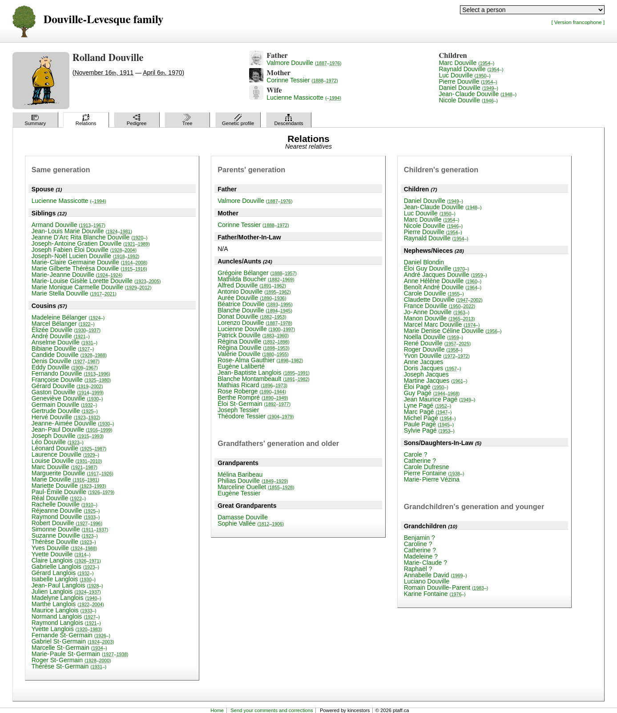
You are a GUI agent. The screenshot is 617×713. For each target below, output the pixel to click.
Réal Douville (59, 498)
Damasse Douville (243, 517)
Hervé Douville (66, 417)
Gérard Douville (67, 385)
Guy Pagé (432, 393)
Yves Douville (64, 547)
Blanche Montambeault (264, 378)
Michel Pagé (430, 417)
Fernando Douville (71, 373)
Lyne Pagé (428, 405)
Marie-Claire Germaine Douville (89, 262)
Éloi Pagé (426, 386)
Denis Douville (66, 361)
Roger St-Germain (71, 660)
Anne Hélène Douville (443, 280)
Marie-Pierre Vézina (432, 479)
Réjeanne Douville (66, 510)
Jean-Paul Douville (72, 429)
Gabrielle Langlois (65, 566)
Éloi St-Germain (254, 403)
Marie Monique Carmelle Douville (92, 287)
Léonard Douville (69, 448)
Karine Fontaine (435, 593)
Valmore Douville (303, 62)
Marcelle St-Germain (69, 647)
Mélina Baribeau (240, 474)
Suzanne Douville (65, 535)
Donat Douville (252, 316)
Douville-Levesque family (103, 19)
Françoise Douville (71, 379)
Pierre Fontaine (434, 473)
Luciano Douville (427, 581)
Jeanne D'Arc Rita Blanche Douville (90, 237)
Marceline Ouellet (256, 486)
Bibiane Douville (63, 348)
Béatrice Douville (255, 304)
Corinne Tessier (302, 80)
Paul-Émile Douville (73, 491)
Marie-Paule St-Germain (80, 653)
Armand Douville (68, 224)
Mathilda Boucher (256, 279)
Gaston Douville (68, 392)
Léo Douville (58, 442)
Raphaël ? (418, 568)
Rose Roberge (252, 391)
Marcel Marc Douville (442, 324)
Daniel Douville (468, 87)
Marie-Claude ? (425, 562)
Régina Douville (254, 341)
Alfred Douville (252, 285)
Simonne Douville (70, 529)
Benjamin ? (419, 537)
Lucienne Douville (256, 328)
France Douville (440, 305)
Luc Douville (464, 75)
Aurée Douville (252, 297)
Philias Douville (253, 480)
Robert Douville (67, 523)
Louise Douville (67, 460)
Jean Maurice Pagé (440, 399)
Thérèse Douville (64, 541)
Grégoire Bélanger (257, 272)
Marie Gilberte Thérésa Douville (89, 268)
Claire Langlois (66, 560)
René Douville (437, 343)
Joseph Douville (68, 435)
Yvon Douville (437, 355)
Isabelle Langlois (64, 579)
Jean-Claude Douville (477, 93)
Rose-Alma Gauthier (260, 360)
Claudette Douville (443, 299)
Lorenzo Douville (255, 322)
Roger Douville (433, 349)
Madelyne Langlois (66, 597)
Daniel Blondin (424, 262)
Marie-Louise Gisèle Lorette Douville (96, 280)
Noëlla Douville (433, 336)
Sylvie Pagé (429, 430)
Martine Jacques (436, 380)
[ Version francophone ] (578, 22)
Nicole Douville (468, 100)
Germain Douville (64, 404)
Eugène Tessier (239, 493)
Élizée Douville (66, 329)
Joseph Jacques (426, 374)
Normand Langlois (66, 616)
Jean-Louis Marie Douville (82, 231)
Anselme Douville (64, 342)
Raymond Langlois (66, 622)
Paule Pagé (429, 424)
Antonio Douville (254, 291)
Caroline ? (418, 543)
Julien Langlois (66, 591)
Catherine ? (420, 460)
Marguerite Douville (72, 473)
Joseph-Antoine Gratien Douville (91, 243)
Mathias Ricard (252, 385)
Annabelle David (435, 575)
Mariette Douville (69, 485)
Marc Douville (466, 62)
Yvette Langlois (67, 628)
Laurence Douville (65, 454)
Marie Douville (65, 479)
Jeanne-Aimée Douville (73, 423)
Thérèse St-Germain (69, 666)
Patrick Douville (253, 335)
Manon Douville (439, 318)
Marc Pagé (428, 411)
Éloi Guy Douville (436, 268)
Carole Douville (434, 293)
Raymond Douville (66, 516)
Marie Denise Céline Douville (453, 330)
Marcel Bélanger (63, 323)
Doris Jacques (432, 368)
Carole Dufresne (426, 466)
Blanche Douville (255, 310)
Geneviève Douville (67, 398)
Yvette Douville (61, 554)
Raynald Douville (471, 69)
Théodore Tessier (256, 416)
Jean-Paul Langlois (67, 585)
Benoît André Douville (443, 287)
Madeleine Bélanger (68, 317)
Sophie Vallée (251, 523)
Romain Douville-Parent (446, 587)
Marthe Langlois (68, 604)
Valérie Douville (253, 353)
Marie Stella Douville (74, 293)
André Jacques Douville (445, 274)
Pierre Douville (468, 81)
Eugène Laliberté (241, 366)
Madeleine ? (421, 556)
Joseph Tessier (238, 409)
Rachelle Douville (64, 504)
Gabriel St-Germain (73, 641)
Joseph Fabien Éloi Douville (84, 249)
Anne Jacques (424, 361)
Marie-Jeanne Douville (77, 274)
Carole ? (415, 454)
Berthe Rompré (253, 397)
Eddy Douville (65, 367)
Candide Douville (69, 354)
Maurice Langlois (64, 610)
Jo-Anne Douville (437, 312)
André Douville (61, 336)
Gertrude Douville (65, 410)
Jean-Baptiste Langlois (264, 372)
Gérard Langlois (63, 572)
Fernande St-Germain (71, 635)
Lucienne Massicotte (303, 97)
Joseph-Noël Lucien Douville (86, 255)
